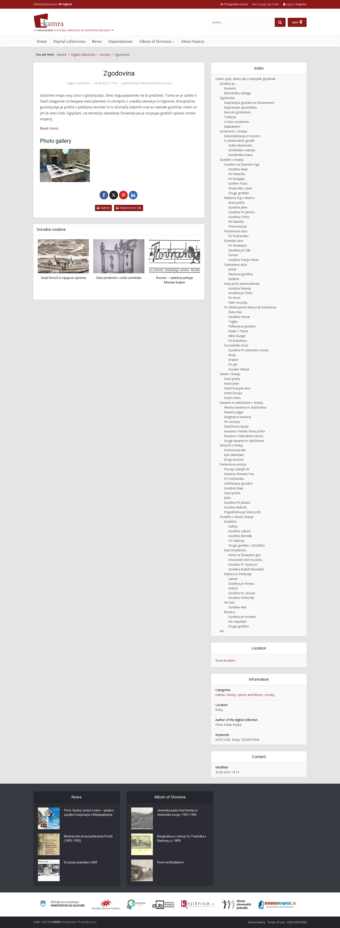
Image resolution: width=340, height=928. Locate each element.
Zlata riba (235, 312)
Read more (49, 128)
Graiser (233, 360)
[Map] (297, 22)
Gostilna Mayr (238, 169)
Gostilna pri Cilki (239, 250)
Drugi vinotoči (234, 459)
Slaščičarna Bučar (236, 426)
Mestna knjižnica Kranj (156, 83)
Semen (233, 255)
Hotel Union (232, 398)
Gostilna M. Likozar (241, 593)
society (270, 695)
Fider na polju (237, 302)
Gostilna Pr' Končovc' (243, 564)
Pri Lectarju (232, 422)
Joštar (232, 269)
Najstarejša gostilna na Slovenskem (249, 103)
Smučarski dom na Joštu (245, 560)
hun (276, 4)
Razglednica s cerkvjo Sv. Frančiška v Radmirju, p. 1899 (182, 839)
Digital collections (69, 41)
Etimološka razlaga (237, 93)
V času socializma (236, 122)
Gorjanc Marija (238, 369)
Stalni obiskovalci (240, 145)
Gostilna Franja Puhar (243, 260)
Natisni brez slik (128, 208)
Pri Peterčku (236, 174)
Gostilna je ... (228, 83)
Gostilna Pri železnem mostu (248, 350)
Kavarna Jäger (234, 412)
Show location (225, 660)
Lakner (233, 579)
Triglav (233, 321)
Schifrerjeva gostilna (238, 483)
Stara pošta (236, 202)
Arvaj (231, 355)
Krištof (233, 588)
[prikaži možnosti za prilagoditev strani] (234, 4)
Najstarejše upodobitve (240, 107)
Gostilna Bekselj (239, 288)
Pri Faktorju (236, 541)
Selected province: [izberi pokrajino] (52, 4)
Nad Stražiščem (235, 550)
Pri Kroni (234, 298)
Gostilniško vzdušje (241, 150)
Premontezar (237, 226)
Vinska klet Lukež (240, 188)
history (231, 695)
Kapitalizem (232, 126)
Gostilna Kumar (239, 317)
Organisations (120, 41)
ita (269, 4)
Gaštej (232, 526)
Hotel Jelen (231, 383)
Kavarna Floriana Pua (239, 474)
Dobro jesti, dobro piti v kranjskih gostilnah (245, 79)
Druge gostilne (238, 193)
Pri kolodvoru (237, 341)
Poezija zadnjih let (237, 469)
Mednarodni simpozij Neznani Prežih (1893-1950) (89, 839)
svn (254, 4)
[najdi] (280, 22)
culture (220, 695)
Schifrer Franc (238, 183)
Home (42, 41)
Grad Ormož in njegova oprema (63, 278)
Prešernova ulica (235, 231)
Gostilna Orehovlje (241, 598)
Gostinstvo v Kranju (233, 131)
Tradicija (230, 117)
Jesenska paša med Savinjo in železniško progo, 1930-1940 (177, 813)
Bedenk (233, 279)
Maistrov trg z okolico (239, 198)
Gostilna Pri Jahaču (241, 212)
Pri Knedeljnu (237, 245)
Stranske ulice (233, 241)
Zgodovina (227, 98)
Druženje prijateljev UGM (80, 863)
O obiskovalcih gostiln (239, 140)
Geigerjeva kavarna (237, 417)
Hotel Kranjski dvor (237, 388)
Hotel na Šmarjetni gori (244, 555)
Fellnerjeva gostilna (241, 326)
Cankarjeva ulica (235, 264)
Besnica (229, 612)
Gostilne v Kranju (232, 160)
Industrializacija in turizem (242, 136)
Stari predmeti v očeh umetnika (118, 278)
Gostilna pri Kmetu (241, 583)
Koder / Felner (238, 331)
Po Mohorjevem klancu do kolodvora (250, 307)
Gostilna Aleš (237, 607)
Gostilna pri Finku (240, 293)
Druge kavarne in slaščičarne (244, 441)
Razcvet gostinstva (237, 112)
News (97, 41)
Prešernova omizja (233, 464)
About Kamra (192, 41)
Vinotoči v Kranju (231, 445)
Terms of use (276, 922)
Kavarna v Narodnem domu (243, 436)
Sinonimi (230, 88)
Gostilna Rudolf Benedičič (246, 569)
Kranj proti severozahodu (242, 284)
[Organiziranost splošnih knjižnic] (106, 904)
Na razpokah (237, 621)
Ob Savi (229, 602)
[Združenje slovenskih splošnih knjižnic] (198, 904)
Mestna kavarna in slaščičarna (245, 407)
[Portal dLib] (163, 904)
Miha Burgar (237, 336)
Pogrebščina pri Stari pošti (242, 512)
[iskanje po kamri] (242, 22)
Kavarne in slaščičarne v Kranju (241, 403)
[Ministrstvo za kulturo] (62, 904)
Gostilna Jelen (237, 207)
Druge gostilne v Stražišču (246, 545)
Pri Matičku (236, 222)
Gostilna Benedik (240, 536)
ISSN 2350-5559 (297, 922)
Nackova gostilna (240, 274)
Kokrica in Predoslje (238, 574)
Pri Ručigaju (236, 179)
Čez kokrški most (236, 345)
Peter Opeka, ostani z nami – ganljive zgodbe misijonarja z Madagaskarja (89, 813)
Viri (222, 631)
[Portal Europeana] (136, 904)
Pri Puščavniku (238, 236)
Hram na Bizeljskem (171, 863)
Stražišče (230, 521)
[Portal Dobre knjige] (277, 904)
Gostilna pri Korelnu (242, 617)
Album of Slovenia (155, 41)
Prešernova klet (235, 450)
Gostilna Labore (239, 531)
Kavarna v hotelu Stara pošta (244, 431)
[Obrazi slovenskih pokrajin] (236, 904)
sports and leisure (250, 695)
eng (262, 4)
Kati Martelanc (234, 455)
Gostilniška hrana (240, 155)
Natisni (103, 208)
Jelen (227, 498)
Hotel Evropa (233, 393)
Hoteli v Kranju (230, 374)
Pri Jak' (233, 364)
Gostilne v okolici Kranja (236, 517)
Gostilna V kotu (239, 217)
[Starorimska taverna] (65, 165)
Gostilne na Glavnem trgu (242, 164)
